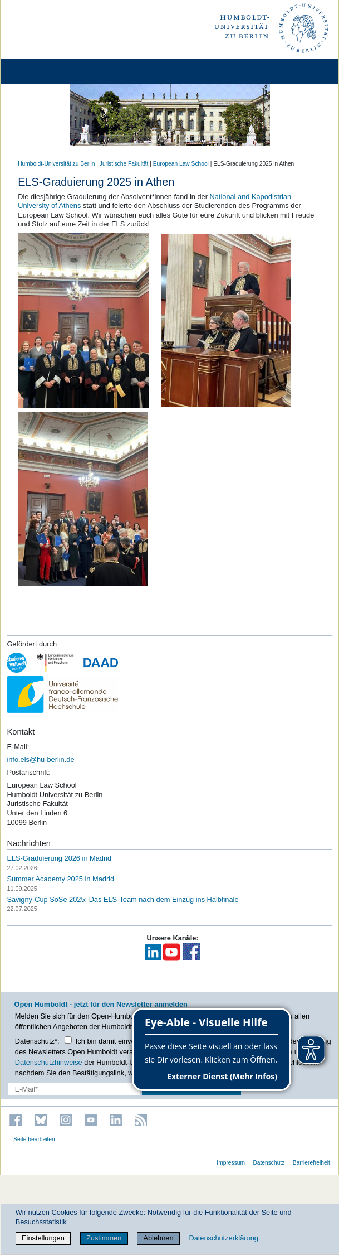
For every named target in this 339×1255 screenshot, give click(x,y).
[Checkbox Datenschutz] (68, 1040)
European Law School (181, 164)
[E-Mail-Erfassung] (74, 1089)
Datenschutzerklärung (223, 1238)
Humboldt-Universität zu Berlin (56, 164)
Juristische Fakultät (124, 164)
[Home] (40, 71)
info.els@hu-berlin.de (40, 759)
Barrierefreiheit (311, 1163)
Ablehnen (158, 1238)
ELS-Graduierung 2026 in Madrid (59, 858)
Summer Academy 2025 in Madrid (60, 879)
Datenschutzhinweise (48, 1062)
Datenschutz (268, 1163)
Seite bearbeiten (34, 1139)
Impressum (231, 1163)
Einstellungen (43, 1238)
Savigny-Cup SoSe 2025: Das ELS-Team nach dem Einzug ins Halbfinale (122, 899)
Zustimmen (103, 1238)
